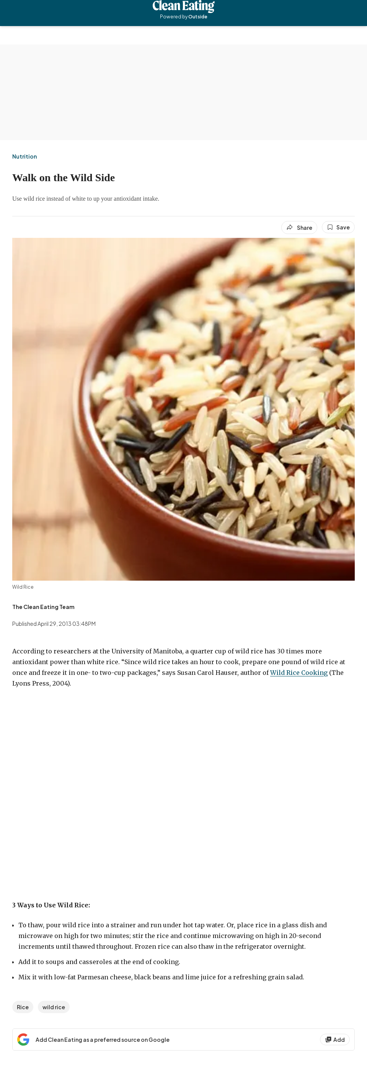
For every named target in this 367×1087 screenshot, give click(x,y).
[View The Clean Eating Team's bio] (43, 607)
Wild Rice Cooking (299, 672)
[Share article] (299, 227)
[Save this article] (338, 227)
